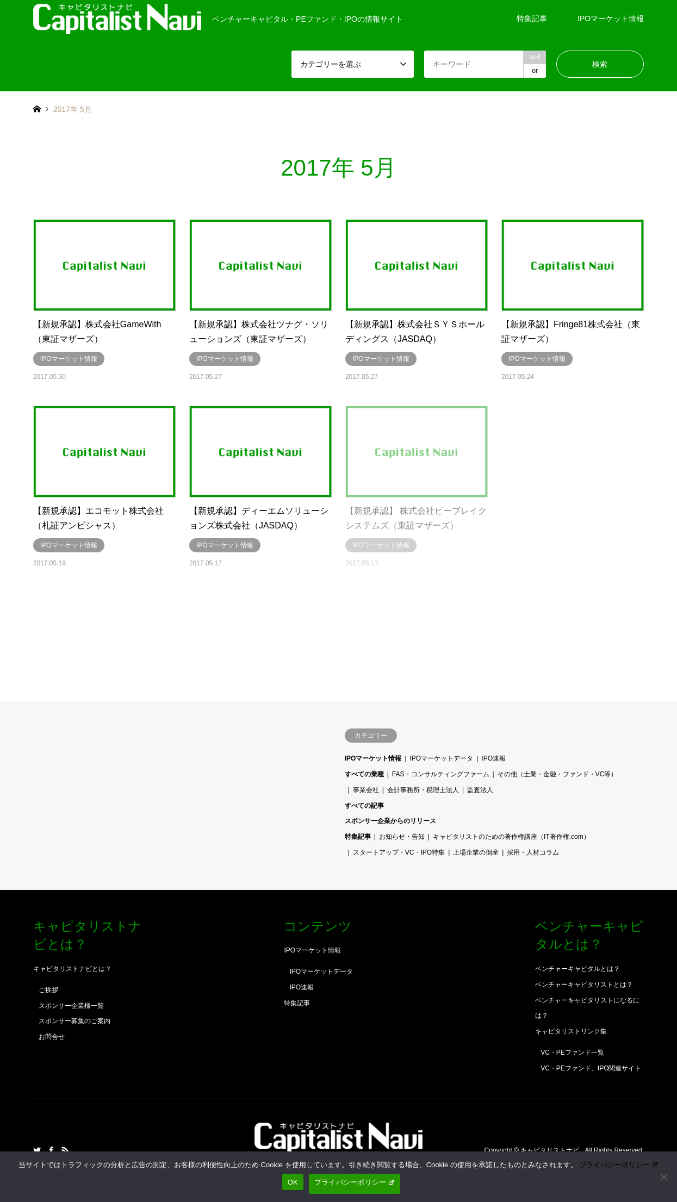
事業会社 (366, 790)
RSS (65, 1150)
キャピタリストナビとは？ (72, 969)
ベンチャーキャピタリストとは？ (584, 984)
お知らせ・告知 (402, 836)
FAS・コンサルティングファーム (440, 774)
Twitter (37, 1150)
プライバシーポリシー (619, 1165)
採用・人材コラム (533, 852)
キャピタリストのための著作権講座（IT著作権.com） (511, 836)
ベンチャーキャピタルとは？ (577, 969)
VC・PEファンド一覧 (572, 1052)
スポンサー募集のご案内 (74, 1021)
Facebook (51, 1150)
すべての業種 (364, 774)
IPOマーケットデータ (442, 758)
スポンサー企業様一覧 (71, 1006)
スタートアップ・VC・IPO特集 (399, 852)
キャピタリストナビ (550, 1150)
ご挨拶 (48, 990)
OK (293, 1182)
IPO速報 (493, 758)
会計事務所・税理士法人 (423, 790)
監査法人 (480, 790)
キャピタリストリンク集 (571, 1031)
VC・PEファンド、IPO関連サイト (591, 1068)
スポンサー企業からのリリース (390, 821)
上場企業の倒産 (476, 852)
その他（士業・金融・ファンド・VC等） (558, 774)
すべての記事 (364, 805)
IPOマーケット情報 (610, 18)
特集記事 (532, 18)
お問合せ (52, 1037)
